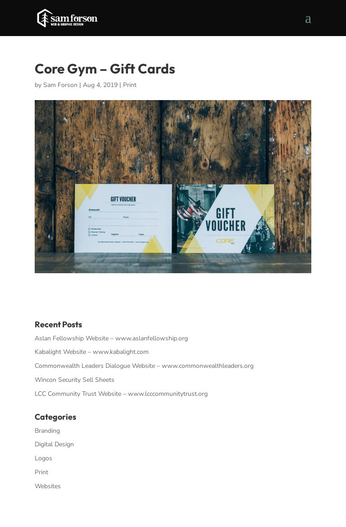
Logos (43, 458)
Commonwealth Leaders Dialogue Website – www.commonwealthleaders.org (144, 366)
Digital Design (54, 444)
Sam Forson (60, 85)
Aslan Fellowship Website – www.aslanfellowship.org (111, 338)
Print (130, 85)
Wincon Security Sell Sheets (74, 380)
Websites (48, 486)
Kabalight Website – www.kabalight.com (92, 352)
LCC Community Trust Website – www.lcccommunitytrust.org (121, 394)
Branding (47, 430)
